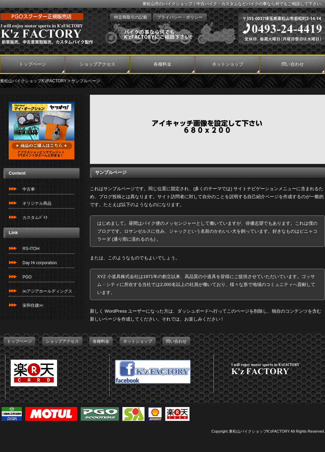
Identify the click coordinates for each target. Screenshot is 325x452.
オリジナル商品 (37, 203)
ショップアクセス (97, 64)
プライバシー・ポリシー (180, 17)
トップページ (32, 64)
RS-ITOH (30, 248)
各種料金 (162, 64)
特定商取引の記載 (130, 17)
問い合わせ (292, 64)
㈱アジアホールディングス (47, 291)
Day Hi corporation (39, 262)
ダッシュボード (193, 311)
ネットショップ (227, 64)
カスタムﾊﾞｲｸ (34, 217)
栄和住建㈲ (32, 305)
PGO (27, 277)
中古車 (28, 189)
